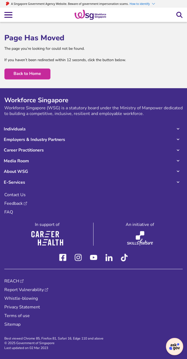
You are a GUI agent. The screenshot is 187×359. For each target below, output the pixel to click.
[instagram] (78, 256)
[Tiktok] (124, 256)
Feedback (13, 203)
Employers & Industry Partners (34, 140)
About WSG (16, 171)
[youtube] (93, 256)
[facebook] (62, 256)
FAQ (8, 212)
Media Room (16, 161)
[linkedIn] (109, 256)
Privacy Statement (22, 307)
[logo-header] (90, 14)
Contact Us (15, 195)
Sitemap (12, 324)
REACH (11, 281)
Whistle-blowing (21, 298)
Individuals (15, 129)
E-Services (14, 182)
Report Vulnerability (24, 290)
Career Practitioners (24, 150)
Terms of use (17, 316)
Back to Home (27, 74)
